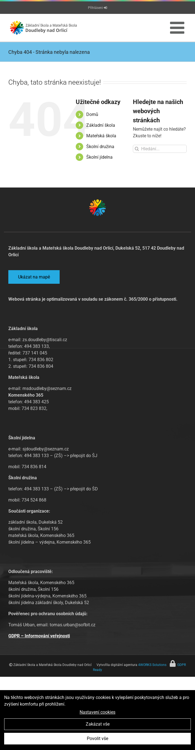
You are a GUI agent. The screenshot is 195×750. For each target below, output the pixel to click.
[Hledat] (137, 149)
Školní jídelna (99, 157)
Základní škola (100, 125)
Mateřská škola (101, 135)
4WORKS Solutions (152, 665)
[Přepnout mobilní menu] (178, 27)
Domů (92, 114)
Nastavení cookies (97, 712)
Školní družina (100, 146)
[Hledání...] (160, 149)
